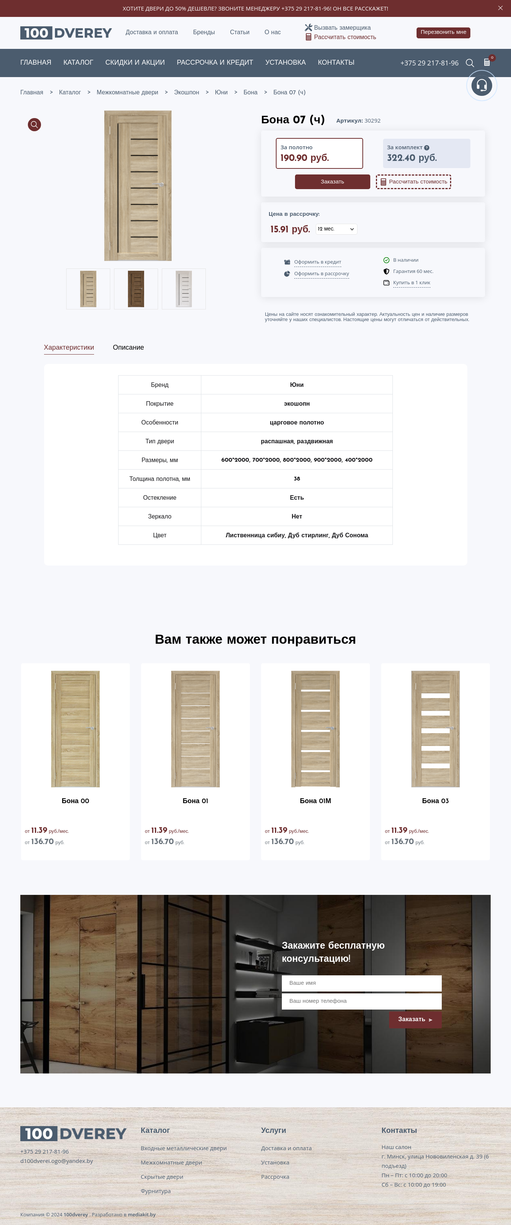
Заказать (332, 182)
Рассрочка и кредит (215, 63)
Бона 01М (315, 801)
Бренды (204, 33)
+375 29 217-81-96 (305, 8)
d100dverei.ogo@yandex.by (56, 1160)
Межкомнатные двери (171, 1162)
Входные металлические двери (184, 1148)
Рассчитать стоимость (345, 38)
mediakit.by (142, 1214)
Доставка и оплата (152, 33)
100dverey (76, 1214)
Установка (285, 63)
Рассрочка (275, 1176)
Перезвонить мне (444, 32)
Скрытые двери (162, 1176)
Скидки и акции (135, 63)
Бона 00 (75, 801)
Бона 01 (195, 801)
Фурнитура (156, 1191)
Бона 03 (435, 801)
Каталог (78, 63)
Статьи (239, 33)
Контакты (336, 63)
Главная (36, 63)
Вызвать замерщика (342, 28)
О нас (273, 33)
